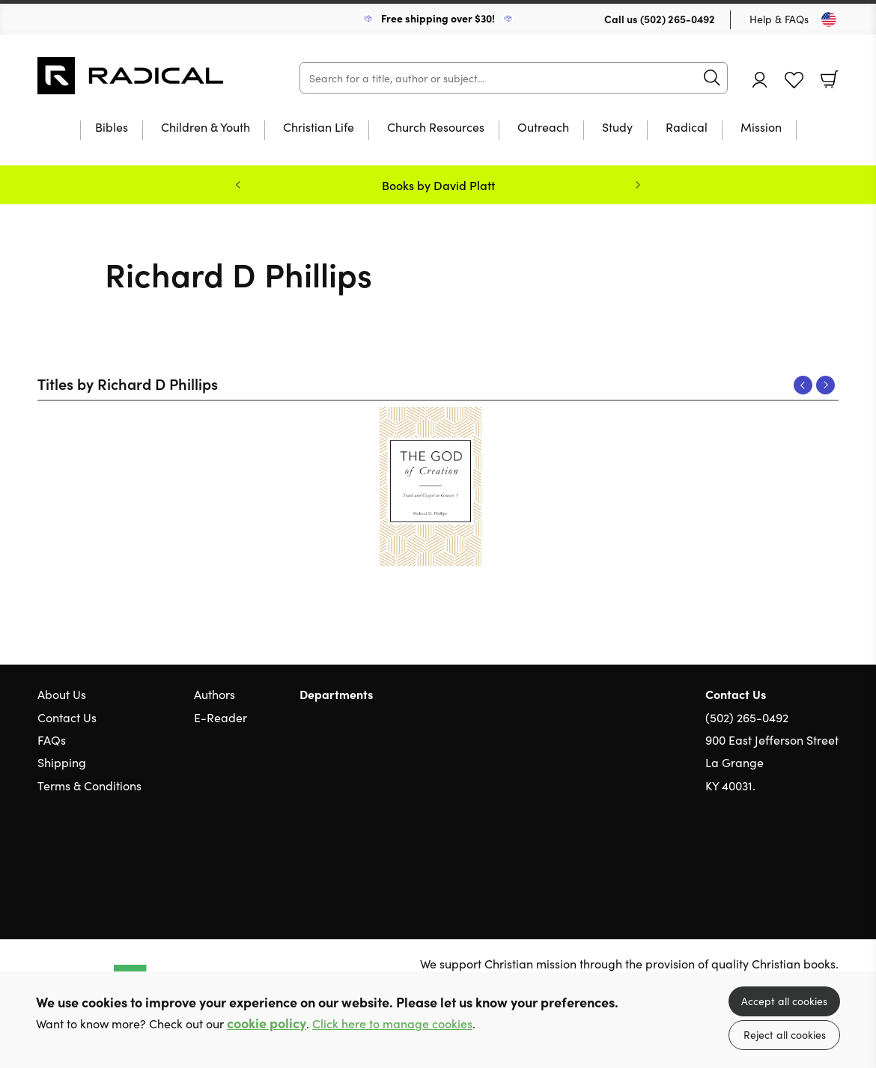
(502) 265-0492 (677, 18)
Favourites (794, 80)
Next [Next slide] (638, 185)
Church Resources (435, 127)
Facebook (805, 856)
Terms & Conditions (89, 785)
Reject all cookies (784, 1034)
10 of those (131, 75)
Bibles (111, 127)
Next (825, 385)
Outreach (543, 127)
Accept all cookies (784, 1000)
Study (617, 127)
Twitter (777, 856)
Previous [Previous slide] (238, 185)
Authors (214, 694)
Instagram (831, 856)
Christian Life (318, 127)
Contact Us (67, 717)
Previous (803, 385)
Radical (687, 127)
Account (759, 80)
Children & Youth (205, 127)
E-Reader (220, 717)
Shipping (61, 762)
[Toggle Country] (829, 19)
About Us (61, 694)
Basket (830, 79)
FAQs (51, 739)
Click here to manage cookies (392, 1023)
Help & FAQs (779, 18)
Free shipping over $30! (438, 17)
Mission (761, 127)
